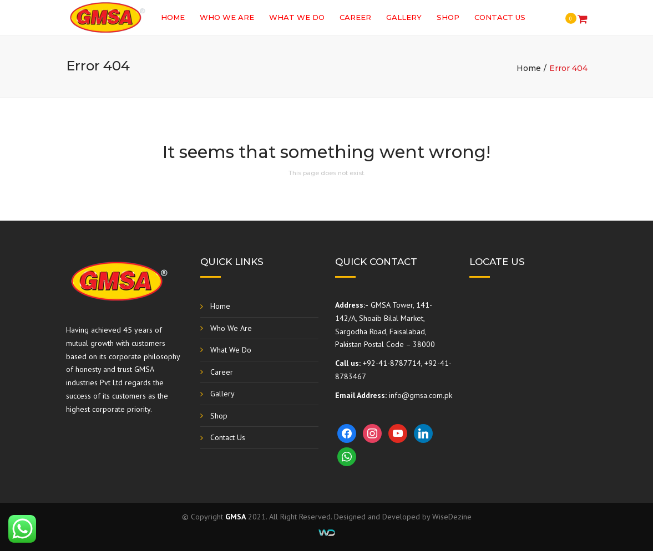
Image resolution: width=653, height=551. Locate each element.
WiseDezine (452, 517)
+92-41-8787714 (392, 363)
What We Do (297, 17)
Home (173, 17)
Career (355, 17)
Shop (448, 17)
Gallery (404, 17)
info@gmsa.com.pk (420, 395)
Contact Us (499, 17)
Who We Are (227, 17)
